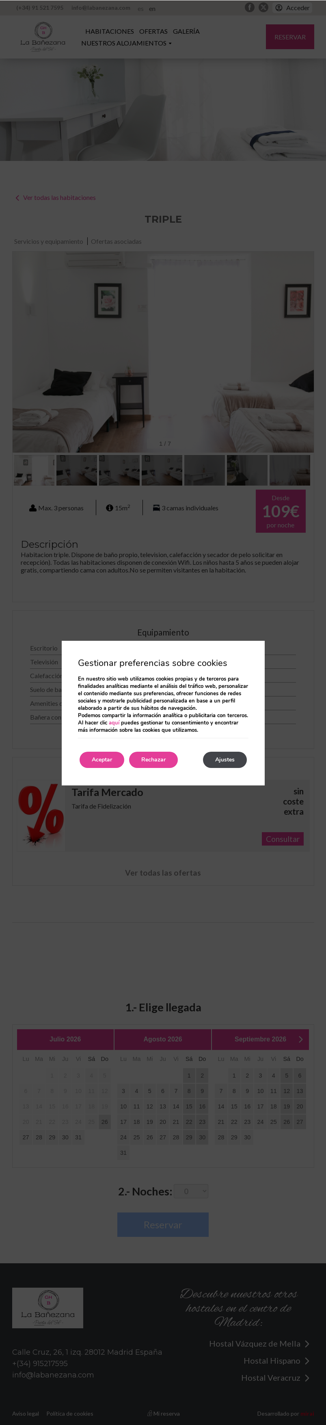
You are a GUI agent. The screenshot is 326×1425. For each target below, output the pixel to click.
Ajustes (225, 759)
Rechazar (153, 759)
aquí (114, 723)
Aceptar (102, 759)
